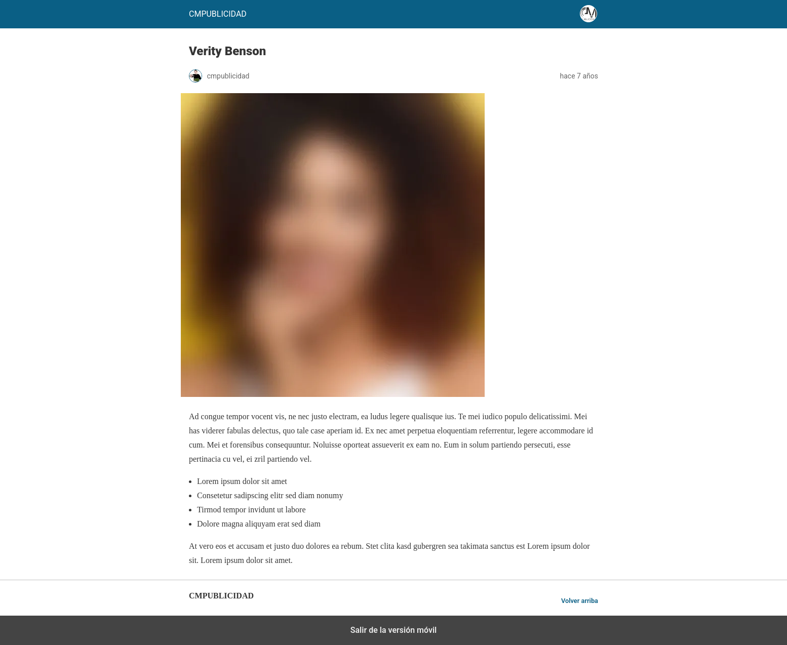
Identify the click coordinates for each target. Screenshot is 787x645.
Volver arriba (579, 600)
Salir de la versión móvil (393, 630)
